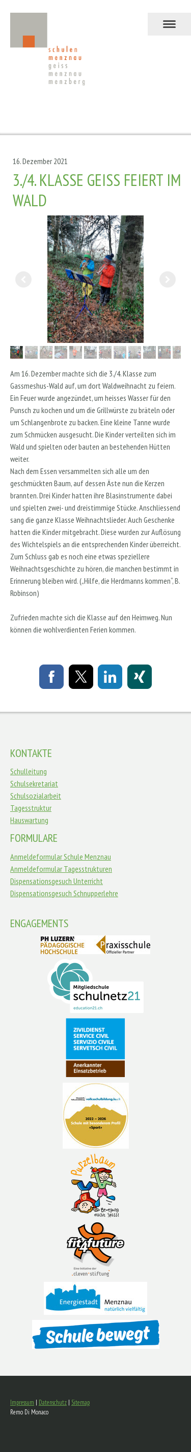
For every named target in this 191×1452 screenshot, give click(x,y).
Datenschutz (53, 1402)
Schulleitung (28, 771)
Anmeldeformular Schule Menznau (60, 856)
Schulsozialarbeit (35, 796)
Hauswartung (29, 820)
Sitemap (80, 1402)
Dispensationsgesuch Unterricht (56, 881)
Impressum (22, 1402)
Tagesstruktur (30, 808)
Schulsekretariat (34, 783)
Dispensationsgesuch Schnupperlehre (64, 893)
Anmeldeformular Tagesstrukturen (61, 869)
